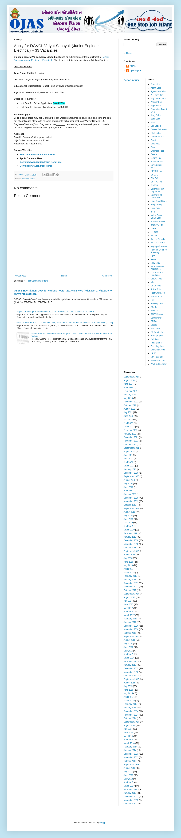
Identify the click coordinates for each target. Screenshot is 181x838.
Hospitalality (156, 204)
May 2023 (128, 398)
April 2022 (128, 423)
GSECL (154, 175)
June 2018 (128, 562)
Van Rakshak (157, 357)
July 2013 (128, 771)
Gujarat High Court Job (156, 196)
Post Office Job (158, 293)
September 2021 (131, 448)
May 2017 (128, 608)
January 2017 (130, 622)
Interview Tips (157, 225)
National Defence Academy (159, 251)
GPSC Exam (157, 171)
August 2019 (129, 512)
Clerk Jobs (156, 133)
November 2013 (131, 757)
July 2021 (128, 455)
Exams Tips (156, 158)
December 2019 (131, 498)
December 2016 (131, 626)
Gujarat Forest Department (157, 190)
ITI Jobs (154, 232)
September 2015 (131, 679)
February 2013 (130, 789)
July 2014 (128, 729)
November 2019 (131, 501)
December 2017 (131, 583)
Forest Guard (157, 161)
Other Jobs (156, 286)
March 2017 (129, 615)
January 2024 (130, 394)
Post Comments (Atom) (37, 281)
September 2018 (131, 551)
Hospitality (155, 208)
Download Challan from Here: (36, 165)
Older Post (107, 276)
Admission (155, 84)
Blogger (103, 822)
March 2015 (129, 700)
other (153, 282)
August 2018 (129, 554)
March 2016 (129, 658)
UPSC (153, 353)
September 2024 (131, 377)
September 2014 (131, 722)
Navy (153, 256)
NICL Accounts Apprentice (157, 267)
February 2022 (130, 430)
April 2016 (128, 654)
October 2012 (130, 803)
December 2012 (131, 796)
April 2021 (128, 462)
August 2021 (129, 451)
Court (153, 140)
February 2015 (130, 704)
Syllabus (155, 339)
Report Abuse (131, 80)
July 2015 (128, 686)
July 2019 (128, 515)
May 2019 (128, 522)
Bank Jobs (155, 119)
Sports (154, 325)
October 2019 (130, 505)
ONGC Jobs (156, 279)
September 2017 (131, 594)
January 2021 (130, 469)
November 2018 (131, 544)
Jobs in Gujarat (28, 179)
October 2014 (130, 718)
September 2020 (131, 476)
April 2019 (128, 526)
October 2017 (130, 590)
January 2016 (130, 665)
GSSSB (154, 185)
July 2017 (128, 601)
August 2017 (129, 597)
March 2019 (129, 530)
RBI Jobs (155, 307)
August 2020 (129, 480)
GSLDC (154, 178)
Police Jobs (156, 289)
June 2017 (128, 604)
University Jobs (158, 350)
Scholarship (156, 318)
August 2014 (129, 725)
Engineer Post (157, 151)
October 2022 (130, 405)
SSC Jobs (155, 328)
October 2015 (130, 675)
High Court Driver (159, 201)
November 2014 (131, 715)
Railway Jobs (157, 303)
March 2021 (129, 466)
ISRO (153, 228)
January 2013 (130, 793)
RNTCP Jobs (157, 314)
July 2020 (128, 483)
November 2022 (131, 402)
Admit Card (156, 88)
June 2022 (128, 416)
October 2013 (130, 761)
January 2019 (130, 537)
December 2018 (131, 540)
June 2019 (128, 519)
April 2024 (128, 387)
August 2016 (129, 640)
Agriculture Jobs (158, 91)
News (153, 259)
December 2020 (131, 473)
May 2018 (128, 565)
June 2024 (128, 384)
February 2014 (130, 747)
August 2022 (129, 409)
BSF (153, 122)
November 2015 (131, 672)
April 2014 (128, 739)
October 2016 (130, 633)
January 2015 (130, 707)
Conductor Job (157, 136)
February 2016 (130, 661)
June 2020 (128, 487)
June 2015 (128, 690)
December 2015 (131, 668)
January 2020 (130, 494)
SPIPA (154, 321)
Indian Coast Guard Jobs (156, 216)
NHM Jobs (155, 263)
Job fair (154, 235)
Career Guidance (159, 129)
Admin (133, 66)
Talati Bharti (156, 343)
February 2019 (130, 533)
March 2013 (129, 786)
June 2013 (128, 775)
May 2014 (128, 736)
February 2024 (130, 391)
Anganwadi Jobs (158, 98)
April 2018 (128, 569)
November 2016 (131, 629)
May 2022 (128, 419)
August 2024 (129, 380)
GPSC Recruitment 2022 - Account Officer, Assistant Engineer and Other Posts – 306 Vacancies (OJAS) (65, 322)
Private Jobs (156, 296)
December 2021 (131, 437)
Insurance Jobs (158, 221)
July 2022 (128, 412)
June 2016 (128, 647)
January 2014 (130, 750)
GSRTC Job (156, 182)
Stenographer (157, 335)
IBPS (153, 212)
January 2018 (130, 579)
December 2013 (131, 754)
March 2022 (129, 426)
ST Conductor (157, 332)
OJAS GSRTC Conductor (157, 273)
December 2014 (131, 711)
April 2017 (128, 611)
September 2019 (131, 508)
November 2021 (131, 441)
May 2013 (128, 779)
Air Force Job (157, 95)
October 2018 (130, 547)
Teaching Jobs (157, 346)
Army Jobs (156, 115)
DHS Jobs (155, 144)
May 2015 (128, 693)
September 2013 (131, 764)
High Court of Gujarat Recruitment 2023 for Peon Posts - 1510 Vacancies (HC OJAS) (56, 311)
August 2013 (129, 768)
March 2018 (129, 572)
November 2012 (131, 800)
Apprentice (156, 105)
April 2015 (128, 697)
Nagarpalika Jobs (159, 246)
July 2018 (128, 558)
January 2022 (130, 434)
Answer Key (156, 102)
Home (64, 276)
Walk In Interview (159, 364)
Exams (154, 154)
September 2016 (131, 636)
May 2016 (128, 651)
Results (154, 310)
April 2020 (128, 490)
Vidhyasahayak (158, 360)
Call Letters (156, 126)
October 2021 (130, 444)
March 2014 (129, 743)
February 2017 (130, 619)
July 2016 (128, 643)
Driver (153, 147)
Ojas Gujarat (135, 70)
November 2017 (131, 586)
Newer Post (20, 276)
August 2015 (129, 683)
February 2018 (130, 576)
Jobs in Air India (158, 239)
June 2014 (128, 732)
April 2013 (128, 782)
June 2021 (128, 458)
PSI (152, 300)
